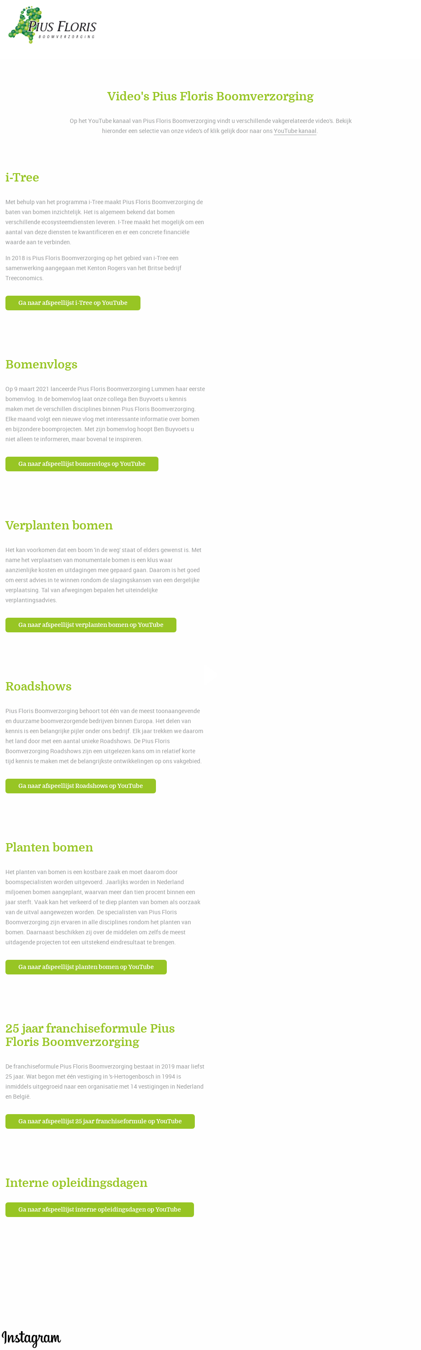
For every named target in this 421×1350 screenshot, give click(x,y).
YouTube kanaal (295, 131)
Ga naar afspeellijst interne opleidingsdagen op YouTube (99, 1209)
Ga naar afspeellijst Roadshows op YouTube (80, 786)
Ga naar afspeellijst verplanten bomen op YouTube (90, 625)
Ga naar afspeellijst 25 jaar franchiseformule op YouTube (100, 1121)
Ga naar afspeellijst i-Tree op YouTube (73, 303)
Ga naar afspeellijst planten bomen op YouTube (86, 967)
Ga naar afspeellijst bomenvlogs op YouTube (81, 464)
